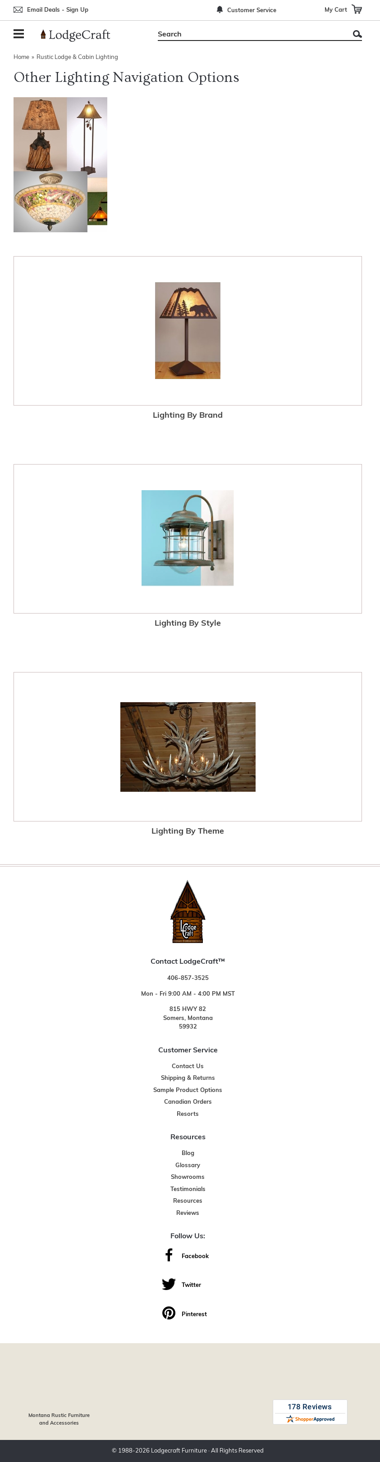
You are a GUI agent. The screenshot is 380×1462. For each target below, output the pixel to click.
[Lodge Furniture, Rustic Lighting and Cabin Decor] (81, 35)
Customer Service (251, 11)
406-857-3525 (188, 978)
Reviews (187, 1213)
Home (21, 57)
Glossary (187, 1166)
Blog (188, 1153)
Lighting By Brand (188, 415)
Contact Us (188, 1066)
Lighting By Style (188, 623)
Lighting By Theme (187, 831)
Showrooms (188, 1177)
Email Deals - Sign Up (57, 10)
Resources (187, 1201)
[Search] (250, 34)
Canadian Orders (188, 1102)
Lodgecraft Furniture (179, 1451)
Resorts (188, 1114)
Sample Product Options (187, 1090)
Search (357, 34)
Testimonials (188, 1189)
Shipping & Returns (188, 1078)
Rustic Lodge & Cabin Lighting (77, 57)
